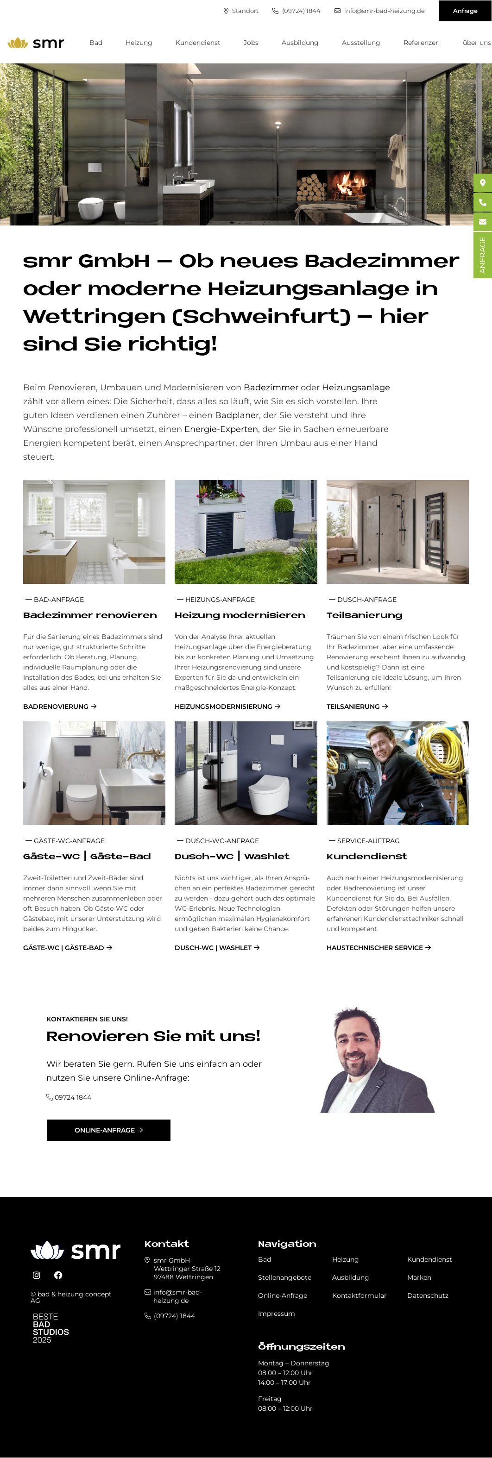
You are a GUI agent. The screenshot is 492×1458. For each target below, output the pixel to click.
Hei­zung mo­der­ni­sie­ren (240, 616)
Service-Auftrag (364, 841)
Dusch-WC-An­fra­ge (218, 841)
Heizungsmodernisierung (223, 706)
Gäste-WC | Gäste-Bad (63, 948)
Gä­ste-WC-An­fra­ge (65, 841)
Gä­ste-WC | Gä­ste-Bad (87, 857)
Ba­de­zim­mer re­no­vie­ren (90, 616)
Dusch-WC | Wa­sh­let (232, 857)
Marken (419, 1277)
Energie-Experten (221, 429)
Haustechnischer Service (375, 948)
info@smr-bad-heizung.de (379, 11)
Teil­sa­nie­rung (365, 616)
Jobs (251, 42)
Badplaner (237, 415)
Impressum (276, 1313)
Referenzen (422, 42)
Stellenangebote (284, 1277)
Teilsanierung (353, 706)
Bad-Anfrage (54, 599)
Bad (95, 42)
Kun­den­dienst (367, 857)
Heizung (139, 42)
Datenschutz (427, 1295)
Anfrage (465, 10)
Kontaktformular (359, 1295)
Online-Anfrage (105, 1130)
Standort (241, 11)
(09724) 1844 (296, 11)
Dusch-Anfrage (363, 599)
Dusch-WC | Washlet (213, 948)
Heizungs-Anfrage (216, 599)
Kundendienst (198, 42)
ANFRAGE (482, 255)
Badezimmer (272, 387)
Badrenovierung (55, 706)
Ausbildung (300, 42)
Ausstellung (361, 42)
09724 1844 (73, 1097)
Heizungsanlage (356, 387)
